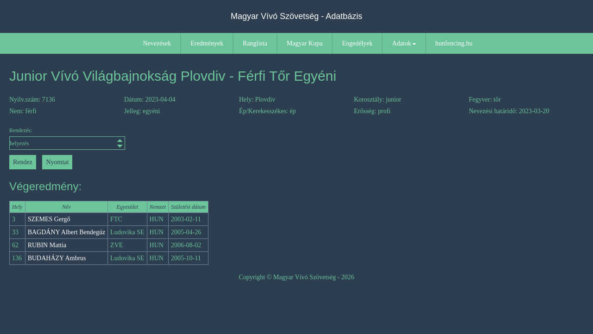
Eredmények (206, 43)
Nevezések (157, 43)
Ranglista (255, 43)
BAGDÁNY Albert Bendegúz (66, 232)
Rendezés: (67, 138)
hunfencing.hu (454, 43)
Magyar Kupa (304, 43)
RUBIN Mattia (47, 245)
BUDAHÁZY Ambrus (57, 258)
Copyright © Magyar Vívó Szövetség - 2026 (296, 277)
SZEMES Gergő (49, 219)
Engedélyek (357, 43)
